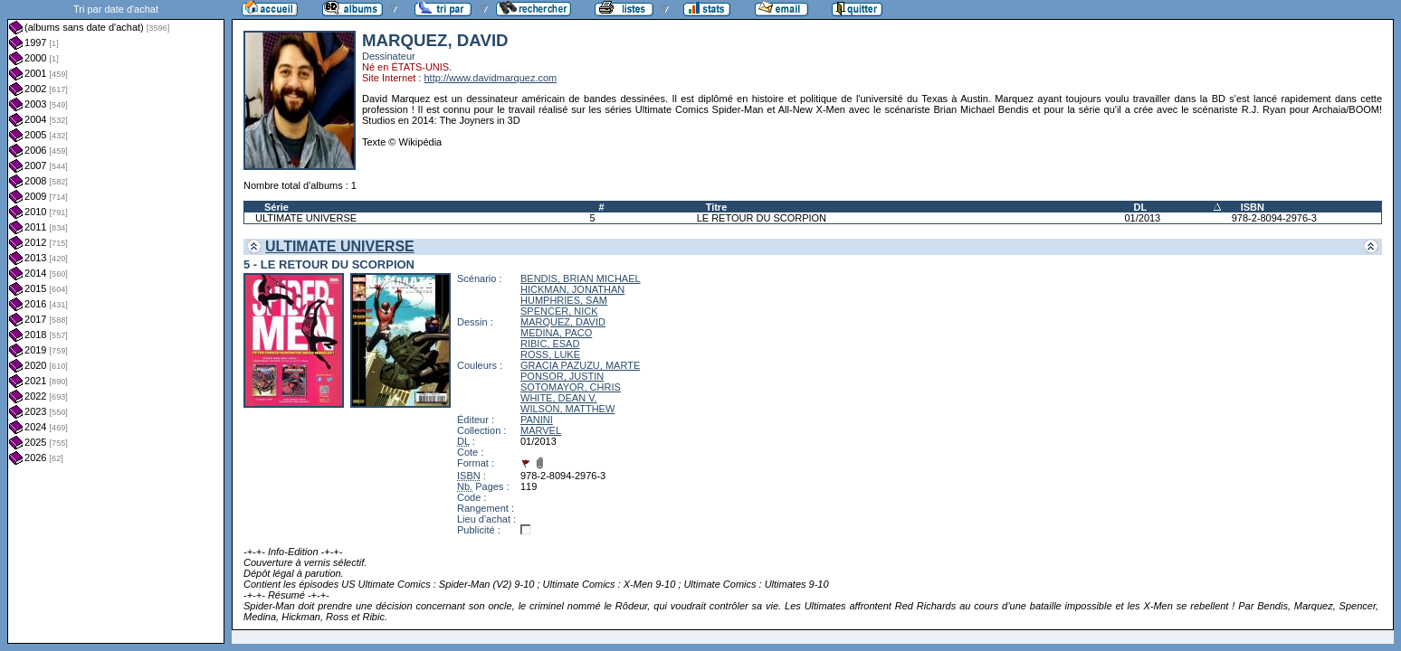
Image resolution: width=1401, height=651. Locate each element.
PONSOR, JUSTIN (562, 376)
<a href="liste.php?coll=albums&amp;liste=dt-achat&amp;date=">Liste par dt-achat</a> (115, 322)
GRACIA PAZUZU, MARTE (580, 365)
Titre (717, 207)
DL (1140, 207)
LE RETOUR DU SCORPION (761, 217)
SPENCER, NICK (559, 311)
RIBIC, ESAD (549, 343)
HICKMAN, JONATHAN (572, 289)
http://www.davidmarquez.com (490, 77)
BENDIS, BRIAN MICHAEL (580, 278)
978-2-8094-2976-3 (1274, 217)
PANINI (536, 419)
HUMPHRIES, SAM (563, 300)
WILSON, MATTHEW (567, 408)
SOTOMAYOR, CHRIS (570, 387)
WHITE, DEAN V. (558, 397)
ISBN (1252, 207)
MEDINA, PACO (556, 332)
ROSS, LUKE (550, 354)
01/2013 (1142, 217)
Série (276, 207)
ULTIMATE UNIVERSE (306, 217)
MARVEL (540, 430)
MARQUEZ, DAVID (562, 321)
